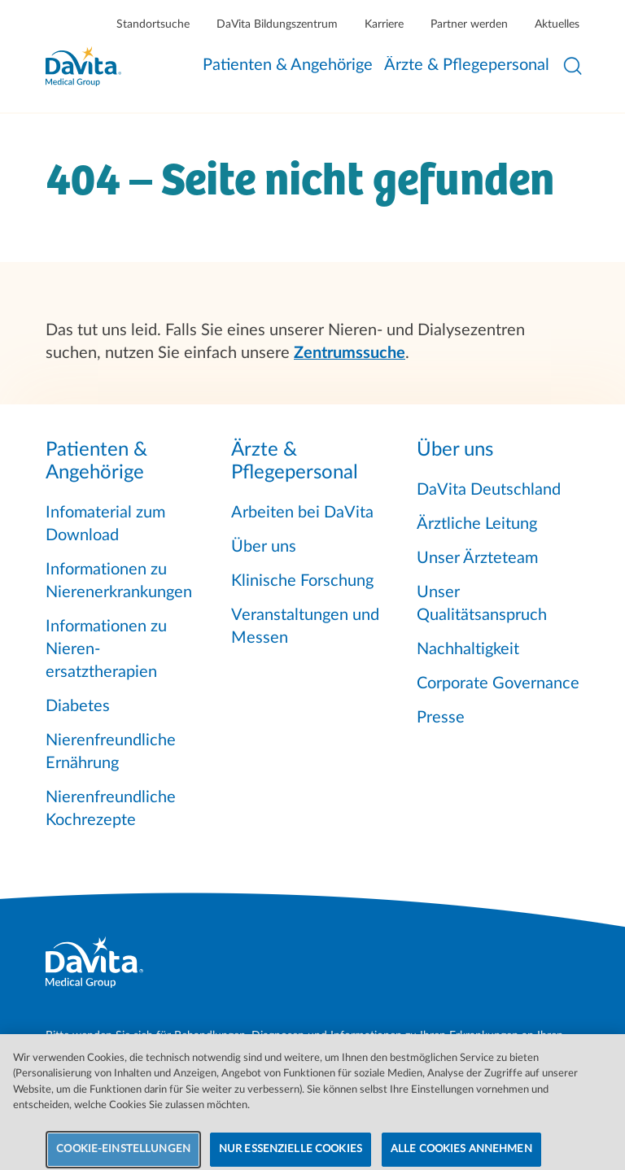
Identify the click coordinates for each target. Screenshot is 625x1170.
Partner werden (469, 24)
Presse (441, 717)
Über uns (263, 547)
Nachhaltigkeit (468, 649)
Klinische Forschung (302, 581)
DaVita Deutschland (489, 490)
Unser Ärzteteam (477, 558)
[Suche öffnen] (573, 66)
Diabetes (78, 706)
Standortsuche (153, 24)
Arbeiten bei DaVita (302, 512)
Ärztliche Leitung (477, 524)
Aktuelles (557, 24)
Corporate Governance (498, 683)
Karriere (384, 24)
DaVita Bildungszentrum (277, 24)
